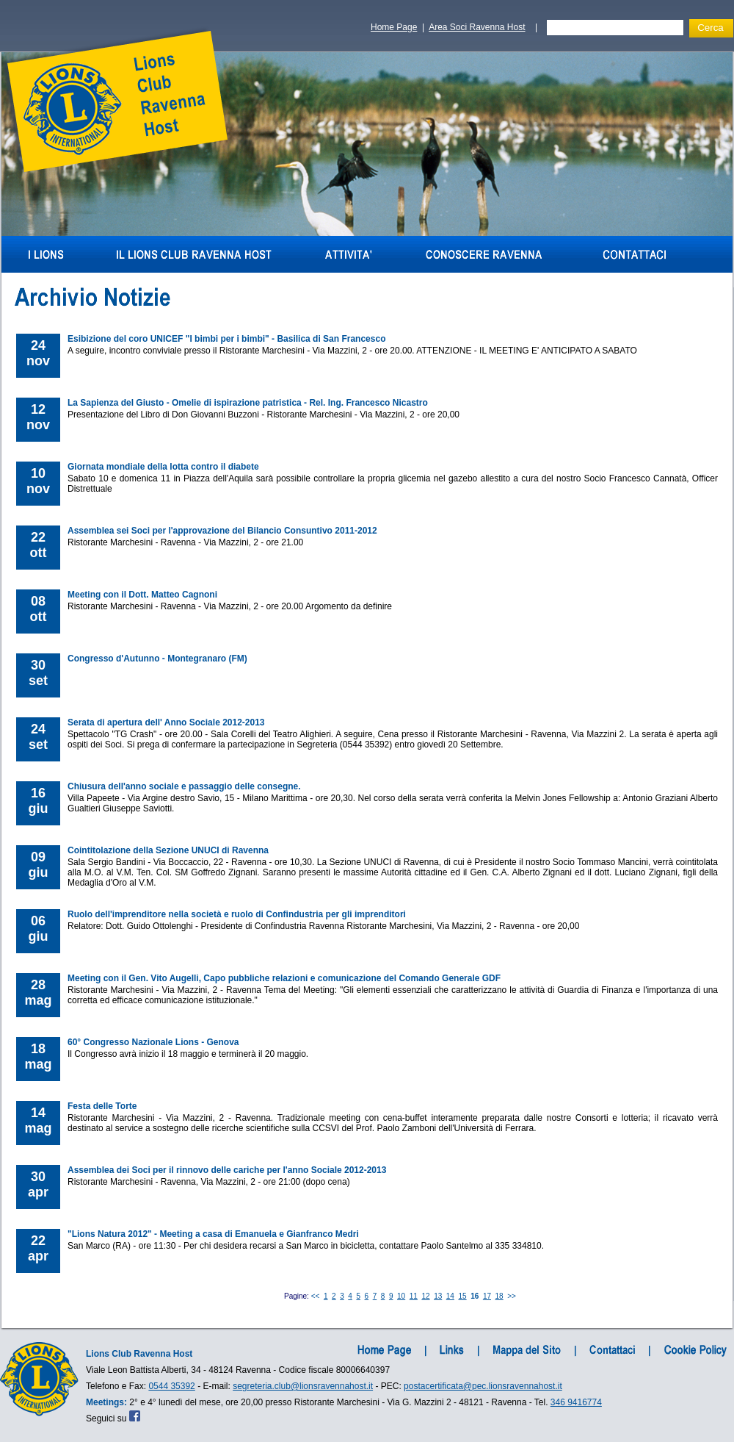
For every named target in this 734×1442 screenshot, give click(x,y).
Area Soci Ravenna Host (477, 27)
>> (511, 1296)
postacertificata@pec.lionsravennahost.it (483, 1386)
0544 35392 (171, 1386)
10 (401, 1296)
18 (499, 1296)
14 (450, 1296)
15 (463, 1296)
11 (414, 1296)
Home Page (394, 27)
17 (487, 1296)
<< (315, 1296)
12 (425, 1296)
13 (438, 1296)
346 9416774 (576, 1402)
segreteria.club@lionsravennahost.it (303, 1386)
